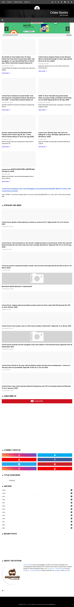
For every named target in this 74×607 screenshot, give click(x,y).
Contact (9, 2)
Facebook (67, 570)
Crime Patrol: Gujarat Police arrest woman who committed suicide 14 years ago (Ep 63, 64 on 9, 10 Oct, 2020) (55, 59)
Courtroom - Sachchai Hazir (56, 568)
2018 (37, 500)
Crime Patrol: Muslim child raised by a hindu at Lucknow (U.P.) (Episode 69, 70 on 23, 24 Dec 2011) (35, 223)
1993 (37, 528)
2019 (37, 496)
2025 (37, 490)
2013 (37, 515)
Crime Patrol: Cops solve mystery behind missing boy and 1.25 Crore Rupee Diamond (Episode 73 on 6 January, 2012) (36, 387)
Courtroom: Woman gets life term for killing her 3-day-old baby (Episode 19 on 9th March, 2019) (54, 135)
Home (3, 2)
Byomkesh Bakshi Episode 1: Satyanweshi (17, 286)
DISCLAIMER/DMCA (50, 604)
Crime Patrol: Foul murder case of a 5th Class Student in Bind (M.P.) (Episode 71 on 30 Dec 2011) (36, 326)
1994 (37, 525)
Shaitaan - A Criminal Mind (31, 570)
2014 (37, 512)
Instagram (57, 570)
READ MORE (5, 73)
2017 (37, 503)
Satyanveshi (27, 565)
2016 (37, 506)
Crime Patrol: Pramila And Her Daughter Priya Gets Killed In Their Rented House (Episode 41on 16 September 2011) (37, 346)
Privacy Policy (18, 2)
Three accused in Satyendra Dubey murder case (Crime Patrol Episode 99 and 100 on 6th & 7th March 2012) (37, 267)
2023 (37, 493)
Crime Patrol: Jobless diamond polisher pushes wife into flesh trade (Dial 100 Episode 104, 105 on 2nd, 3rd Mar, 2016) (36, 306)
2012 (37, 518)
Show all (68, 35)
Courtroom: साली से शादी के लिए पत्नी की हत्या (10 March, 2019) (18, 170)
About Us (27, 2)
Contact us (34, 604)
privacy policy (41, 604)
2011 (37, 522)
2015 (37, 509)
